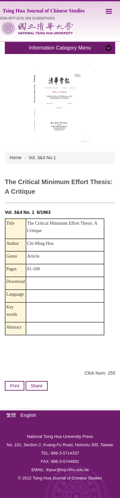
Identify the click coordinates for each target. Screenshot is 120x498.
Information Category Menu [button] (60, 48)
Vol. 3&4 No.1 (42, 157)
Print (14, 385)
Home (15, 157)
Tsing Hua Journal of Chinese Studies (44, 10)
